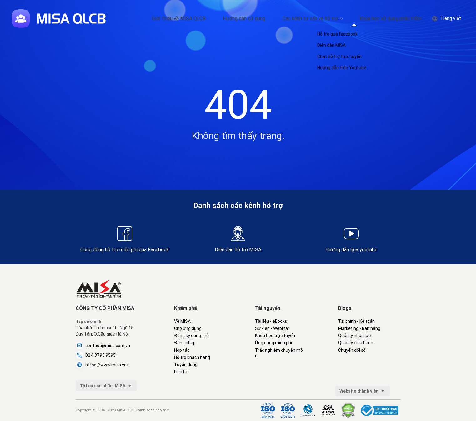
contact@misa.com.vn (103, 345)
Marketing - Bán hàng (359, 328)
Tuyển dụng (186, 364)
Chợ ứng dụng (188, 328)
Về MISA (182, 321)
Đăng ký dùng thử (191, 335)
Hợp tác (181, 350)
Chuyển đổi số (352, 350)
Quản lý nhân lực (354, 335)
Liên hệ (181, 372)
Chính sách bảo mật (153, 410)
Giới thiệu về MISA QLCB (211, 19)
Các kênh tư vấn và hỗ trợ (323, 19)
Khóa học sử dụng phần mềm (395, 19)
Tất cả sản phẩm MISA (106, 386)
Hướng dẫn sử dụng (266, 19)
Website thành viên (362, 391)
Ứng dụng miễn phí (273, 343)
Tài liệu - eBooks (271, 321)
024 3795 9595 (96, 355)
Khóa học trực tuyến (275, 335)
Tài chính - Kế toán (356, 321)
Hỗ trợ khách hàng (192, 357)
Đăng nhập (185, 343)
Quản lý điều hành (355, 343)
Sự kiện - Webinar (272, 328)
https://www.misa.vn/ (102, 365)
